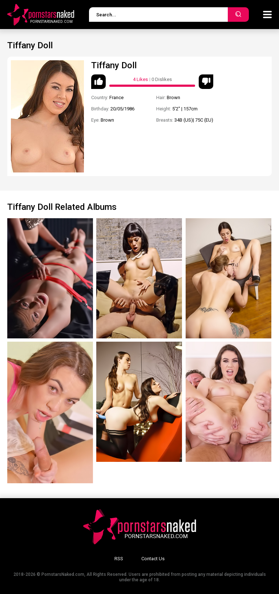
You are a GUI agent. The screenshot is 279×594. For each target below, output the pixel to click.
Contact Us (153, 558)
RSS (118, 558)
